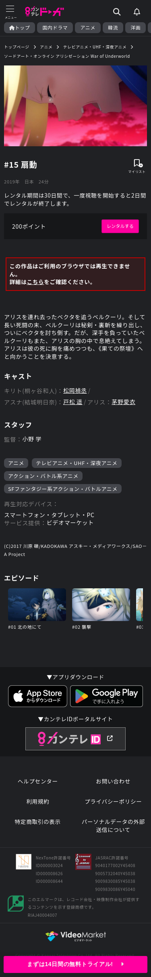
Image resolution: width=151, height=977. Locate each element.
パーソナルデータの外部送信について (113, 826)
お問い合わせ (113, 781)
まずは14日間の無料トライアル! (75, 964)
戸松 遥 (73, 402)
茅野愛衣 (123, 402)
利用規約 (37, 801)
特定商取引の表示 (38, 821)
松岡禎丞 (75, 390)
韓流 (113, 27)
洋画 (135, 27)
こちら (35, 282)
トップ (19, 27)
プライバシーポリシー (113, 801)
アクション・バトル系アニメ (43, 476)
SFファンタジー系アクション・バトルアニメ (63, 489)
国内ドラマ (55, 27)
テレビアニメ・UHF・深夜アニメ (77, 463)
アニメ (87, 27)
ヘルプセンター (38, 781)
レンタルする (120, 226)
